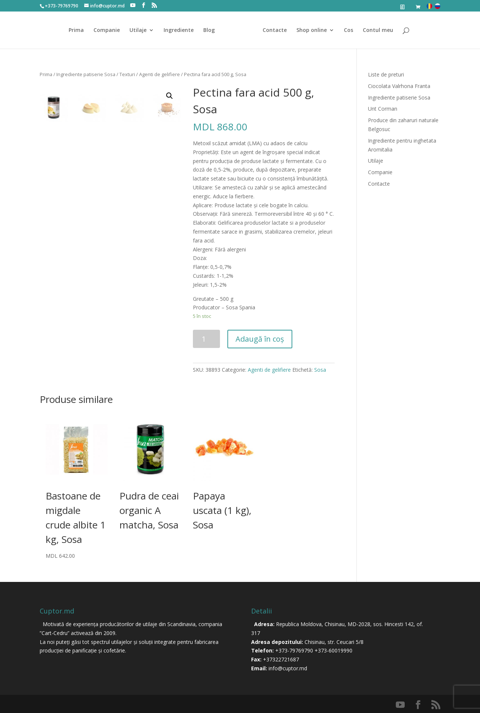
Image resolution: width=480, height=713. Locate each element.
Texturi (127, 74)
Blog (211, 30)
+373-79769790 (294, 650)
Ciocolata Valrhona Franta (399, 85)
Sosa (320, 369)
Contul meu (375, 30)
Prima (78, 30)
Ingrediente (181, 30)
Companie (109, 30)
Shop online (309, 30)
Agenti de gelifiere (159, 74)
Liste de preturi (386, 74)
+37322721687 (281, 659)
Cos (346, 30)
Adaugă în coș (260, 339)
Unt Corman (382, 108)
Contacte (272, 30)
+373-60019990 (333, 650)
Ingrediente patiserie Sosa (85, 74)
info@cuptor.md (288, 668)
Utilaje (140, 30)
